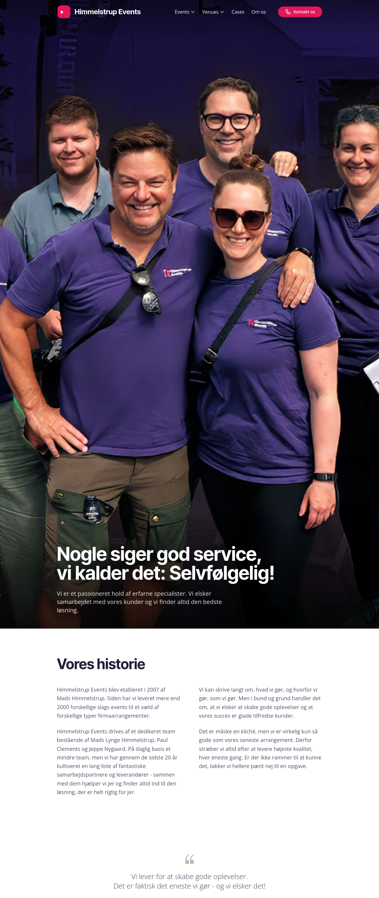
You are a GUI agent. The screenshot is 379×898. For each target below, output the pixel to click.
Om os (258, 12)
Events (185, 12)
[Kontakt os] (300, 12)
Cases (238, 12)
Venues (213, 12)
